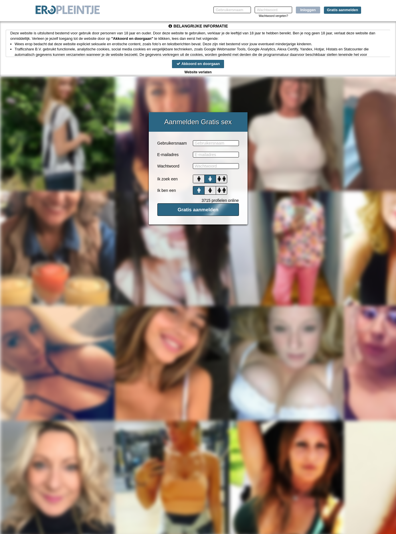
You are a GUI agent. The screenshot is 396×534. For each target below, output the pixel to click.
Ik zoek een (167, 179)
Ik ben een (166, 190)
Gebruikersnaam (172, 143)
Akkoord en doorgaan (198, 64)
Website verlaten (197, 72)
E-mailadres (168, 154)
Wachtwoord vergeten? (273, 15)
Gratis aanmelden (342, 10)
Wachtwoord (168, 166)
